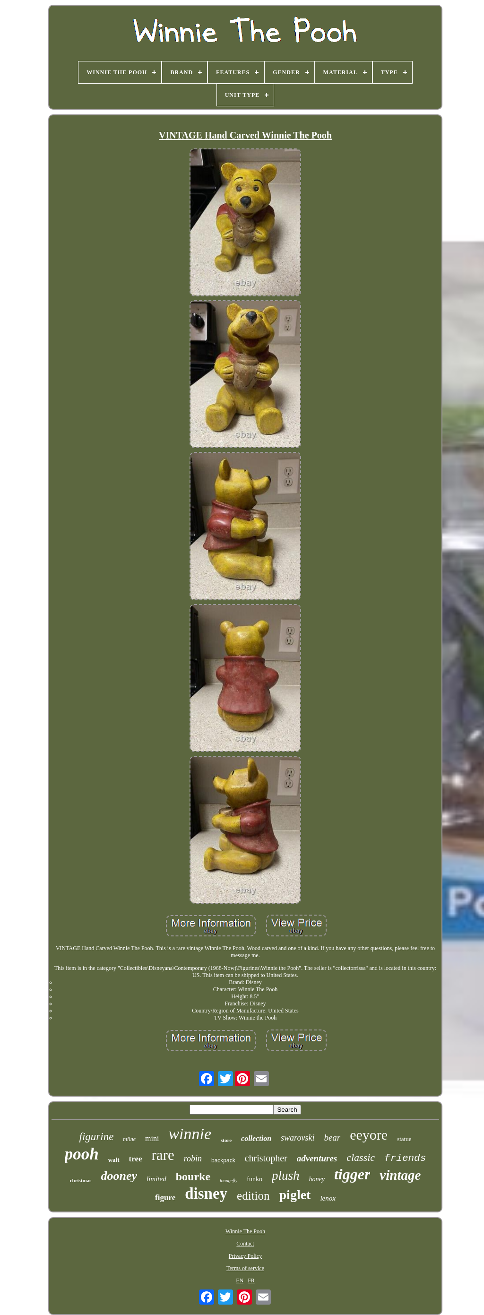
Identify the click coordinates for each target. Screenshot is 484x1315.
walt (114, 1159)
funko (254, 1179)
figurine (96, 1136)
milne (129, 1139)
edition (253, 1195)
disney (206, 1193)
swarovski (297, 1137)
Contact (245, 1243)
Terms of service (245, 1268)
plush (286, 1175)
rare (163, 1155)
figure (165, 1197)
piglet (295, 1194)
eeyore (369, 1134)
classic (360, 1157)
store (226, 1140)
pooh (82, 1154)
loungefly (228, 1180)
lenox (327, 1198)
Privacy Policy (245, 1256)
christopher (266, 1158)
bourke (193, 1176)
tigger (352, 1174)
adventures (317, 1158)
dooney (119, 1176)
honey (316, 1179)
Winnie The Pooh (245, 1231)
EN (239, 1280)
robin (193, 1158)
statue (404, 1138)
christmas (81, 1180)
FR (251, 1280)
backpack (223, 1160)
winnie (189, 1133)
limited (156, 1179)
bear (332, 1137)
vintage (400, 1175)
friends (405, 1158)
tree (135, 1158)
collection (256, 1138)
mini (152, 1138)
